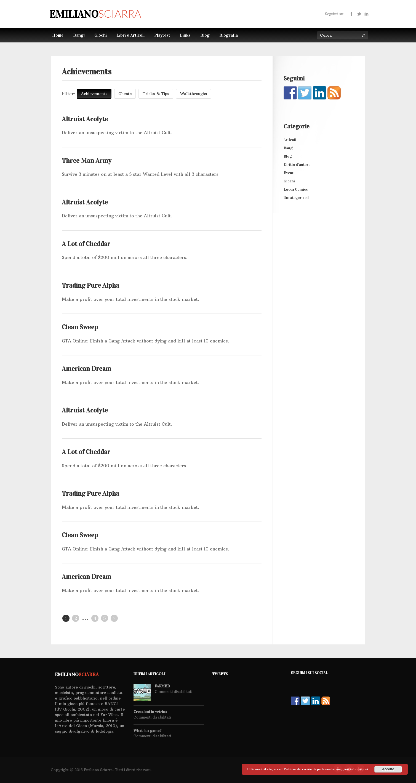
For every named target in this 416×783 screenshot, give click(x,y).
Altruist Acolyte (85, 119)
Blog (288, 156)
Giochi (289, 181)
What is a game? (147, 731)
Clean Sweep (80, 327)
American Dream (86, 368)
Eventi (289, 173)
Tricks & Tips (156, 93)
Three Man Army (86, 160)
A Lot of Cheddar (86, 244)
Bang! (289, 148)
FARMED (162, 686)
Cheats (125, 93)
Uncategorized (296, 197)
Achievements (94, 93)
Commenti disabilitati (173, 691)
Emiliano (95, 14)
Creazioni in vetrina (150, 712)
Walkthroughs (193, 93)
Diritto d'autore (297, 164)
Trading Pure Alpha (90, 285)
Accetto (388, 769)
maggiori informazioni (352, 769)
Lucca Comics (296, 189)
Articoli (290, 139)
